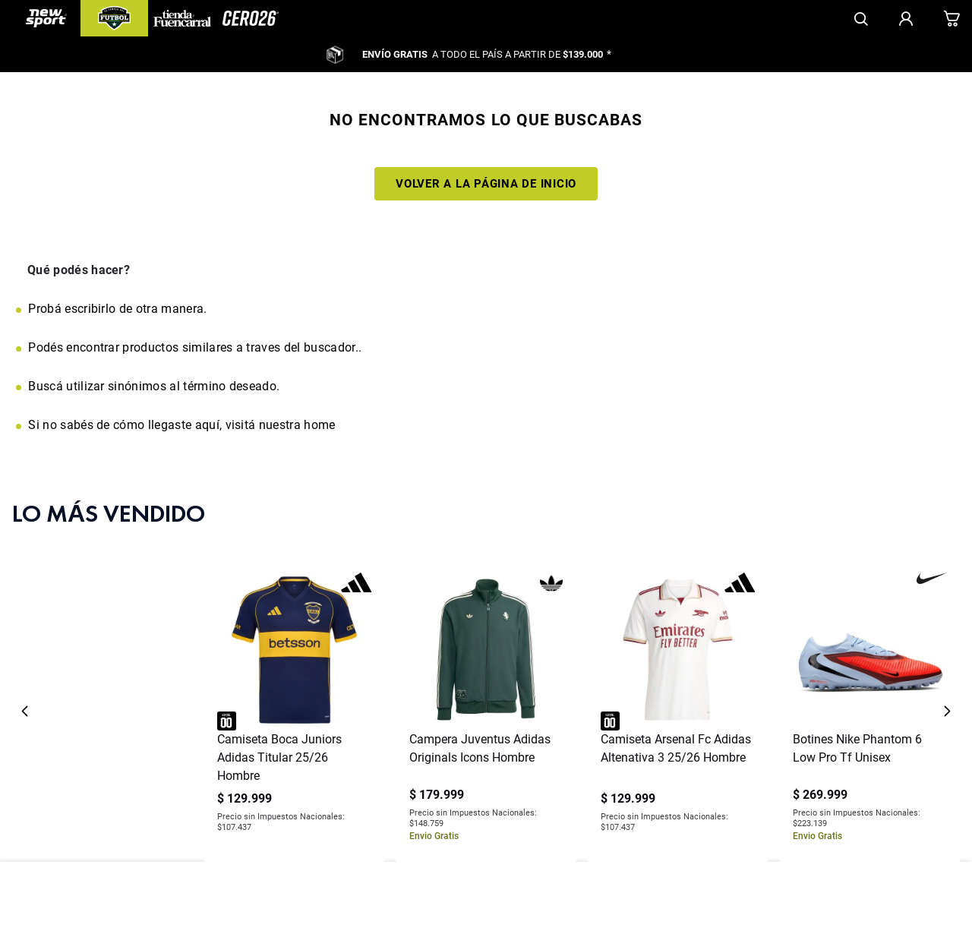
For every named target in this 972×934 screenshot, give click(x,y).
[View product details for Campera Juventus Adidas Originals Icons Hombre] (486, 645)
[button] (486, 781)
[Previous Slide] (25, 646)
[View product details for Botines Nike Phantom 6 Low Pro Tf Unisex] (870, 645)
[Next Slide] (947, 646)
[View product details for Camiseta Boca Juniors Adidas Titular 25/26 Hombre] (294, 645)
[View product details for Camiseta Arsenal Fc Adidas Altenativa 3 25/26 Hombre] (678, 645)
